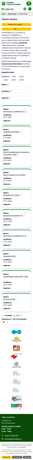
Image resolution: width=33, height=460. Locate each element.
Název (5, 84)
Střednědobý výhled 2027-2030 (15, 277)
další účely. (23, 447)
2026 (22, 80)
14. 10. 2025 (7, 117)
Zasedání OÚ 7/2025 (13, 195)
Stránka (8, 315)
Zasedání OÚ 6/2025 (13, 132)
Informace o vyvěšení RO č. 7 (16, 111)
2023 (21, 76)
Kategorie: (6, 76)
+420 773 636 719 (11, 435)
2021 (14, 76)
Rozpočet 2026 (10, 299)
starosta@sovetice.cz (12, 439)
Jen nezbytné (17, 457)
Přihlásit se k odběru (19, 25)
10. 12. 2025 (7, 160)
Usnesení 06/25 (11, 256)
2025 (14, 80)
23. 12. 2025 (7, 262)
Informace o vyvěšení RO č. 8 (16, 236)
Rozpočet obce (8, 72)
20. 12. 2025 (7, 201)
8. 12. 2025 (7, 138)
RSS (22, 29)
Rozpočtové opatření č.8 (14, 215)
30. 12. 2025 (7, 285)
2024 (6, 80)
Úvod (3, 14)
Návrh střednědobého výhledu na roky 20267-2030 (16, 153)
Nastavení (27, 457)
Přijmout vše (6, 457)
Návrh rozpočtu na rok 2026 (15, 175)
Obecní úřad (12, 14)
